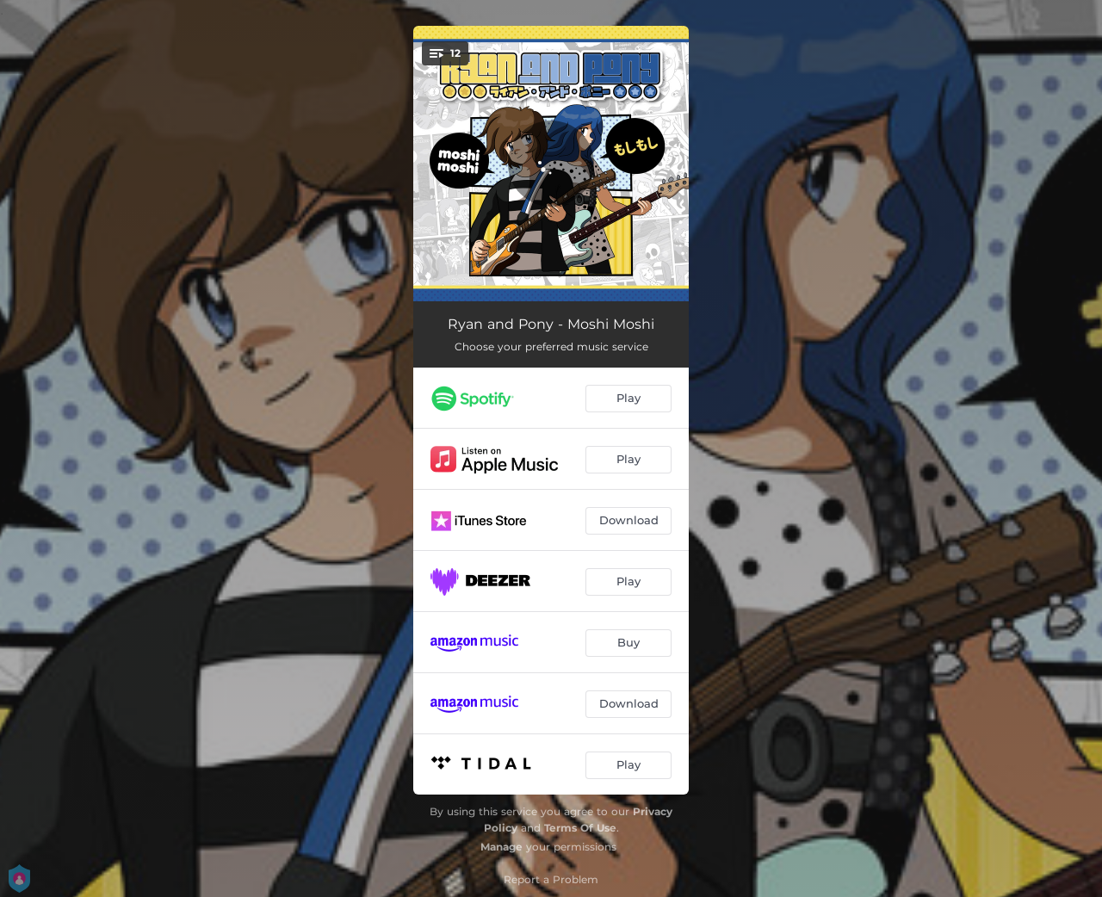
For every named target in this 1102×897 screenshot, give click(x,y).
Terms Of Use (580, 827)
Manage (501, 846)
